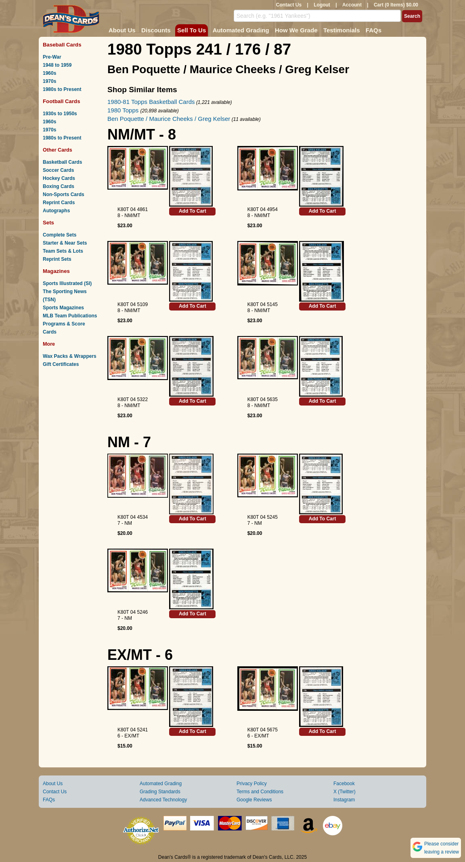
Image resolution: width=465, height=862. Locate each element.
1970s (49, 81)
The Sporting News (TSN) (65, 295)
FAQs (373, 30)
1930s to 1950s (60, 113)
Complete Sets (59, 235)
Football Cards (61, 101)
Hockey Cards (59, 178)
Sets (48, 223)
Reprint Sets (57, 259)
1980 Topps (123, 110)
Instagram (344, 800)
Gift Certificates (61, 364)
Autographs (56, 210)
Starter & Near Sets (65, 243)
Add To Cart (192, 211)
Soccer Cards (58, 170)
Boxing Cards (58, 186)
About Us (122, 30)
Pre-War (52, 57)
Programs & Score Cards (64, 328)
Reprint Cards (59, 202)
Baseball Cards (62, 45)
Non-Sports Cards (63, 194)
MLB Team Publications (70, 316)
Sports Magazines (63, 308)
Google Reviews (254, 800)
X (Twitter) (344, 791)
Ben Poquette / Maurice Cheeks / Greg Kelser (168, 118)
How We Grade (296, 30)
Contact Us (289, 5)
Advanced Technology (163, 800)
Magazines (56, 271)
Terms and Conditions (260, 791)
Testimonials (341, 30)
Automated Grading (241, 30)
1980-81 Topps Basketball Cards (151, 101)
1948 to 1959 (57, 65)
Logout (322, 5)
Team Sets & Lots (63, 251)
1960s (49, 73)
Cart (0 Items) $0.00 (396, 5)
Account (352, 5)
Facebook (344, 783)
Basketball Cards (62, 162)
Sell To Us (191, 30)
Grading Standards (160, 791)
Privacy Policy (252, 783)
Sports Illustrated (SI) (67, 283)
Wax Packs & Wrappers (69, 356)
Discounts (156, 30)
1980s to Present (62, 89)
